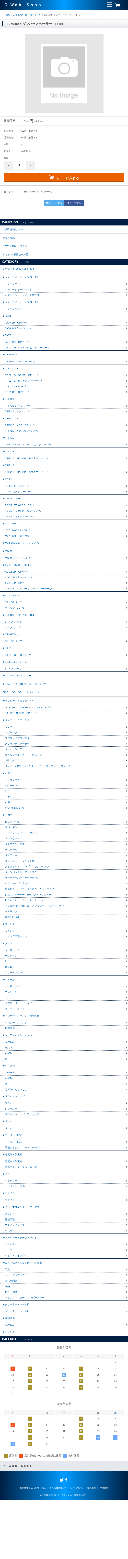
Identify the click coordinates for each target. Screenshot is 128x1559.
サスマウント (13, 873)
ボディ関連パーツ (15, 841)
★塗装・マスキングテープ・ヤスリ (23, 1259)
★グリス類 (9, 1110)
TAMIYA (9, 1085)
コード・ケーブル (15, 1237)
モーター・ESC (14, 1190)
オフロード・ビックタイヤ (20, 1045)
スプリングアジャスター (19, 769)
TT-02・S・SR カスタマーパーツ (24, 390)
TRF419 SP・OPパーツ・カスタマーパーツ (31, 458)
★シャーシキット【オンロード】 (22, 281)
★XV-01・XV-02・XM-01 (17, 585)
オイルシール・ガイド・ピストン (24, 786)
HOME (7, 15)
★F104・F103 (11, 617)
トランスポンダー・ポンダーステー (26, 1354)
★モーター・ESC (13, 1183)
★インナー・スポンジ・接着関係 (22, 1058)
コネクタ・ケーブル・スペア (22, 1217)
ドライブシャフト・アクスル (22, 868)
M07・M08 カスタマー (19, 554)
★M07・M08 (10, 541)
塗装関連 (10, 1272)
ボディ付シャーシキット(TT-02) (23, 300)
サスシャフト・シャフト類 (20, 896)
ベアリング (11, 948)
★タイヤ (7, 982)
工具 (7, 1325)
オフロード (11, 1007)
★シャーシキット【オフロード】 (22, 307)
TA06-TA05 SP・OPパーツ (20, 370)
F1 (6, 824)
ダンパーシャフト (15, 780)
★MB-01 (7, 571)
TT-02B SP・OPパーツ (18, 396)
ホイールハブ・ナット (18, 920)
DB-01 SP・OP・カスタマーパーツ (24, 721)
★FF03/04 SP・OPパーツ (27, 15)
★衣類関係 (9, 1376)
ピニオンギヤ (13, 856)
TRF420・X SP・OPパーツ (21, 437)
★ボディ (7, 805)
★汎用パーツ (10, 849)
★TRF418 (8, 465)
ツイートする (54, 203)
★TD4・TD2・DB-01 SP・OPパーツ (25, 711)
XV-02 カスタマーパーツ (19, 598)
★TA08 (6, 322)
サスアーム (11, 891)
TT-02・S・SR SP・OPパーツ (23, 385)
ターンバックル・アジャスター (23, 908)
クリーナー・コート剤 (18, 1368)
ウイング (10, 969)
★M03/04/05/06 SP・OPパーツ (22, 562)
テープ (9, 1304)
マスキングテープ (15, 1278)
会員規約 (91, 1547)
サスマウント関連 (15, 879)
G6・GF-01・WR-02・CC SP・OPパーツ (30, 737)
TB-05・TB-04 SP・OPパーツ (22, 522)
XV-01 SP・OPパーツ (18, 604)
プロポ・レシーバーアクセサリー (24, 1161)
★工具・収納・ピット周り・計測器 (23, 1318)
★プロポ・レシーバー (15, 1142)
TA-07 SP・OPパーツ (17, 349)
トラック (10, 830)
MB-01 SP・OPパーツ (19, 578)
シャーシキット (14, 288)
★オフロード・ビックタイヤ (19, 730)
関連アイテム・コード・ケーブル (24, 1196)
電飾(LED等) (12, 954)
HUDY (8, 1091)
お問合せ (104, 1547)
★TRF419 (8, 450)
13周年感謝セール (13, 229)
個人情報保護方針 (58, 1547)
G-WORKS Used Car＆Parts (19, 272)
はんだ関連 (11, 1336)
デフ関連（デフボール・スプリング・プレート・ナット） (39, 943)
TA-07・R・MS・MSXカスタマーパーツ (28, 355)
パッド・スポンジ (15, 1310)
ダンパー (10, 757)
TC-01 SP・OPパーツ (18, 502)
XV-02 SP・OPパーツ (18, 593)
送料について (76, 1547)
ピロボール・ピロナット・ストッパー (27, 937)
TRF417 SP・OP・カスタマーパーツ (28, 487)
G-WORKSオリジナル (15, 248)
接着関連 (10, 1071)
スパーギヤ (11, 862)
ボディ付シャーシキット (19, 294)
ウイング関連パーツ (17, 975)
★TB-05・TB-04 (12, 515)
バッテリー (11, 1231)
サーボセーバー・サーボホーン (23, 914)
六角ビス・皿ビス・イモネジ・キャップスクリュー (35, 925)
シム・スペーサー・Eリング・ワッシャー (29, 931)
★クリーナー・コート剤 (16, 1361)
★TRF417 (8, 480)
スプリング (11, 763)
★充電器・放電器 (12, 1204)
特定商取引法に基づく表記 (33, 1547)
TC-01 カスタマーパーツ (19, 507)
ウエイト (10, 1252)
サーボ (9, 1176)
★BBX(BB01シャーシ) (15, 688)
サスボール (11, 885)
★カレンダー (10, 1390)
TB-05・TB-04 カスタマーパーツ (24, 528)
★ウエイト (9, 1245)
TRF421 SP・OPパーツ (19, 417)
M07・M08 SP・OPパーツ (20, 548)
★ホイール (9, 1020)
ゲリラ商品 (9, 239)
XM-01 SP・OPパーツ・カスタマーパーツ (30, 610)
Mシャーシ (11, 818)
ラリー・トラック (15, 1012)
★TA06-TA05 (10, 363)
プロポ (9, 1149)
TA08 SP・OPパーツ (17, 329)
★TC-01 (7, 494)
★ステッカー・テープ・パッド (20, 1291)
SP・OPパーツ (14, 625)
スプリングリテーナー (18, 775)
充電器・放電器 (14, 1211)
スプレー (10, 1267)
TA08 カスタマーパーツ (19, 335)
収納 (7, 1342)
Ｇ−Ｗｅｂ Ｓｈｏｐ (23, 5)
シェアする (74, 203)
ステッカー (11, 1299)
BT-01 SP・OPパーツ (18, 680)
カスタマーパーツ (15, 630)
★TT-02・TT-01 (12, 377)
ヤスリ (9, 1284)
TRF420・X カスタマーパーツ (23, 443)
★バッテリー (10, 1224)
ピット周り (11, 1348)
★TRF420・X (10, 430)
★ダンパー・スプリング (16, 750)
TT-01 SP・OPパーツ (17, 402)
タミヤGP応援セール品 (16, 257)
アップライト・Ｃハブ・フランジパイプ (28, 902)
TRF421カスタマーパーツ (20, 422)
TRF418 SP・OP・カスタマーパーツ (28, 472)
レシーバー (11, 1155)
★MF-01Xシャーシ (13, 658)
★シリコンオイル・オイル (18, 1078)
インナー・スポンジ (17, 1065)
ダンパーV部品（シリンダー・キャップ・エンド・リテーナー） (42, 798)
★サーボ (7, 1168)
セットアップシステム (18, 1331)
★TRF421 (8, 409)
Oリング (10, 792)
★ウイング (9, 962)
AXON (8, 1097)
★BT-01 (7, 673)
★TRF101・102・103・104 (19, 638)
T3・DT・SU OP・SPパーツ (22, 743)
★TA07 (6, 342)
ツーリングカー (14, 812)
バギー (9, 836)
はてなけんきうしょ (17, 1135)
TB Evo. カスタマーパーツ (20, 534)
